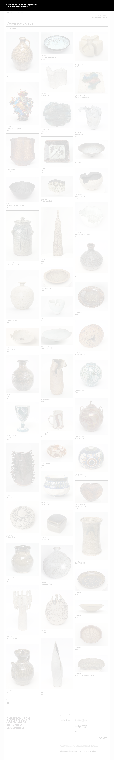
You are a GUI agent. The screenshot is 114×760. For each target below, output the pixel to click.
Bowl (57, 290)
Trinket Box (22, 537)
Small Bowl (22, 349)
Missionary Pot (91, 506)
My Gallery (13, 12)
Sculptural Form (22, 638)
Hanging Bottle (57, 584)
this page (85, 751)
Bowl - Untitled (57, 348)
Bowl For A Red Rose (91, 234)
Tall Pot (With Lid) (22, 264)
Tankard (57, 434)
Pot (91, 276)
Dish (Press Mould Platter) (91, 675)
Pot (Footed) (57, 504)
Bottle (57, 261)
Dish (91, 594)
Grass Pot (57, 632)
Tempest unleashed (91, 97)
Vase (57, 401)
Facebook (7, 702)
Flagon (22, 76)
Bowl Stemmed (91, 162)
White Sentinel (57, 692)
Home (7, 12)
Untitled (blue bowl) (57, 57)
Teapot (22, 692)
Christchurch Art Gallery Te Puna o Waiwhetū (21, 5)
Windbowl (91, 134)
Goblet (22, 437)
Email (76, 731)
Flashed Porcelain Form (22, 205)
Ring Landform (91, 64)
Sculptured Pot (57, 200)
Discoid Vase (91, 354)
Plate (57, 170)
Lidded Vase (91, 438)
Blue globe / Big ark (22, 128)
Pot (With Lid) (91, 563)
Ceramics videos (20, 12)
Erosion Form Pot (91, 196)
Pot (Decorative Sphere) (91, 476)
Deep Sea (57, 131)
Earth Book (57, 95)
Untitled (22, 171)
